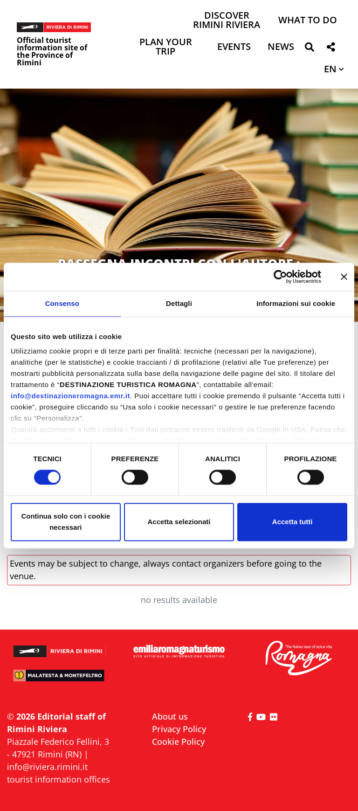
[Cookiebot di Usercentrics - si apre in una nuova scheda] (280, 277)
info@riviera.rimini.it (47, 766)
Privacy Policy (179, 729)
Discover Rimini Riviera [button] (226, 21)
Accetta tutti (292, 522)
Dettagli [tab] (179, 303)
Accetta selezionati (178, 522)
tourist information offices (58, 779)
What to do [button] (307, 20)
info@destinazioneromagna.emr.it (70, 396)
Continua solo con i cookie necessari (65, 521)
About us (170, 716)
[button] (309, 48)
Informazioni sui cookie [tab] (295, 303)
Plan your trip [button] (165, 47)
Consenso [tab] (62, 303)
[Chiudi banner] (344, 276)
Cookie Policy (178, 741)
